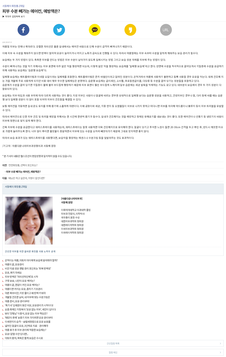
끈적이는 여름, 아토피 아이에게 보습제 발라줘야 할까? (31, 260)
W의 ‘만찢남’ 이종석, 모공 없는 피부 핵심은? (26, 313)
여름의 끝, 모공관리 (14, 264)
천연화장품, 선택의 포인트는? (19, 165)
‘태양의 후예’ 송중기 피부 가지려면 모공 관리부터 (29, 317)
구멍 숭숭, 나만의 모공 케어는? (20, 281)
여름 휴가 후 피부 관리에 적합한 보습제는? (25, 330)
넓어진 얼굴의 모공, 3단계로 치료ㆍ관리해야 (26, 326)
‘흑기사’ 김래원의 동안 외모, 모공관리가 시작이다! (29, 305)
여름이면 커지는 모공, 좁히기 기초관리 (23, 289)
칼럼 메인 (165, 352)
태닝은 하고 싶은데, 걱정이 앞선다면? (23, 178)
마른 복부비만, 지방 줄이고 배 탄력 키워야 (25, 293)
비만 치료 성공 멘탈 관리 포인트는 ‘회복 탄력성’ (28, 268)
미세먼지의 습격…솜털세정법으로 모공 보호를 (27, 321)
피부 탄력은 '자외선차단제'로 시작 (21, 276)
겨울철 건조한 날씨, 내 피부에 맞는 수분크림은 (27, 297)
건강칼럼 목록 (164, 343)
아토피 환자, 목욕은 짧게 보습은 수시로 (24, 338)
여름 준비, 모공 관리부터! (17, 301)
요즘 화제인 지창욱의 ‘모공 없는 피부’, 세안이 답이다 (30, 309)
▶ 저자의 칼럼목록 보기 (13, 16)
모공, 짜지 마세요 (13, 272)
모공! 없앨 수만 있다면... (16, 334)
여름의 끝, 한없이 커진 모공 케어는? (22, 285)
